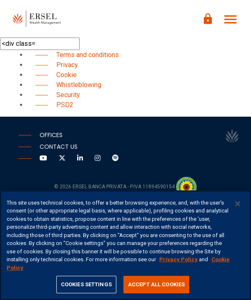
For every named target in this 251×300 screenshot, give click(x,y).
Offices (51, 135)
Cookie (66, 75)
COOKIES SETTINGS (86, 284)
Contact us (59, 146)
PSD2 (64, 105)
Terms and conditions (87, 55)
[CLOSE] (237, 204)
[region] (125, 245)
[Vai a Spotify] (115, 158)
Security (68, 95)
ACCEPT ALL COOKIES (156, 284)
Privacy (67, 65)
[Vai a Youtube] (44, 158)
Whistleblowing (78, 85)
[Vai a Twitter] (63, 158)
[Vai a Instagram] (98, 158)
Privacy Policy (178, 259)
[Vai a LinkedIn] (81, 158)
